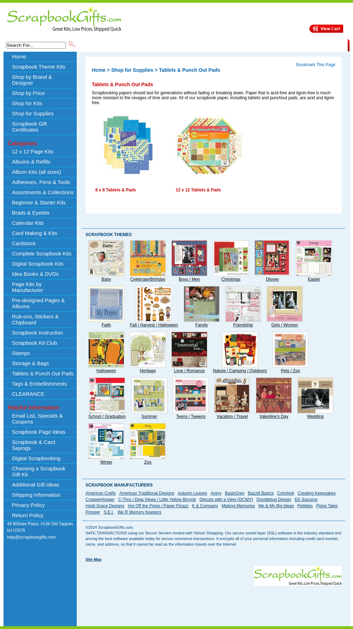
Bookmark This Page (315, 64)
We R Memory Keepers (139, 512)
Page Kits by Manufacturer (27, 287)
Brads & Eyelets (31, 213)
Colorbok (285, 493)
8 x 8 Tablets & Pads (115, 190)
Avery (216, 493)
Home (19, 56)
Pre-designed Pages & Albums (38, 303)
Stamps (21, 353)
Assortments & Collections (43, 192)
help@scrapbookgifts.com (31, 537)
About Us (236, 44)
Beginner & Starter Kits (39, 202)
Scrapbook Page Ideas (38, 432)
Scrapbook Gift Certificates (29, 127)
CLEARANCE (315, 44)
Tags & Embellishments (39, 384)
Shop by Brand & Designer (159, 44)
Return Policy (27, 515)
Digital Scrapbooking (36, 458)
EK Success (306, 499)
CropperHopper (100, 499)
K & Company (205, 505)
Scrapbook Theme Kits (103, 44)
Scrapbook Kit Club (34, 343)
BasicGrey (234, 493)
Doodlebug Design (274, 499)
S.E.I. (108, 512)
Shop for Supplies (32, 113)
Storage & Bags (30, 363)
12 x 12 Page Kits (32, 151)
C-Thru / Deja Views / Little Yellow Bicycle (157, 499)
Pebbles (305, 505)
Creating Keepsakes (317, 493)
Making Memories (238, 505)
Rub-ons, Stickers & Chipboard (35, 319)
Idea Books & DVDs (35, 274)
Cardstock (24, 243)
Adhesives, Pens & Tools (41, 182)
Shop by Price (207, 44)
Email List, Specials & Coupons (37, 419)
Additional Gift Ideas (35, 485)
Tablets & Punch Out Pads (43, 373)
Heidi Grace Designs (105, 505)
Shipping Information (274, 44)
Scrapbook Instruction (37, 333)
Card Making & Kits (34, 233)
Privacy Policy (28, 505)
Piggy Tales (327, 505)
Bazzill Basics (260, 493)
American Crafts (101, 493)
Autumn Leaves (192, 493)
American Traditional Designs (146, 493)
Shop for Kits (27, 103)
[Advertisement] (214, 601)
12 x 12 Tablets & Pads (198, 190)
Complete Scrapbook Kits (41, 253)
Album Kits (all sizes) (36, 172)
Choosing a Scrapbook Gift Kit (38, 471)
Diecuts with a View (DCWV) (226, 499)
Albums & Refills (31, 162)
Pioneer (93, 512)
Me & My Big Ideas (276, 505)
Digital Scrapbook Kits (38, 264)
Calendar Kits (28, 223)
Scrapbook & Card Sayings (33, 445)
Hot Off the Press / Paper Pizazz (158, 505)
